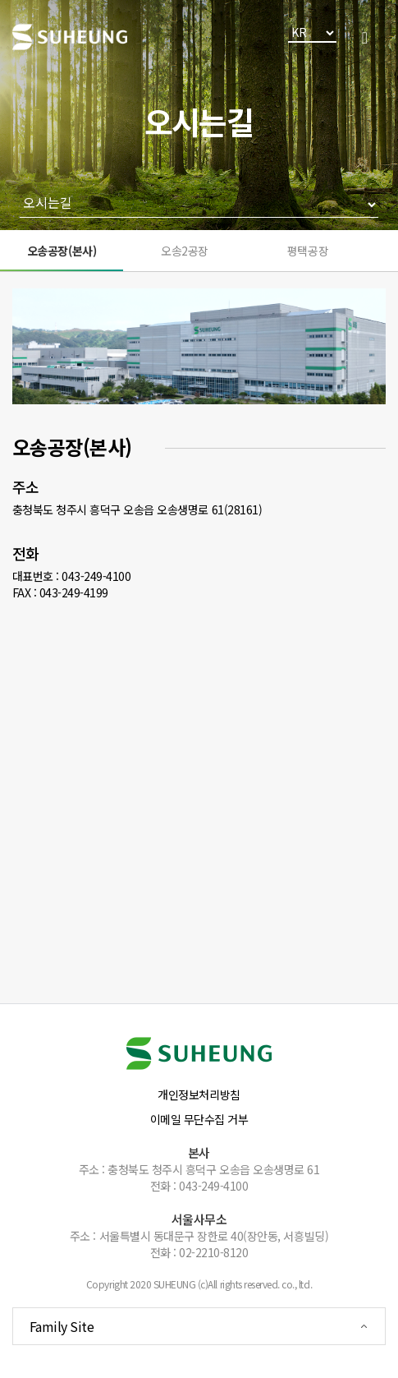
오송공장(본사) (61, 250)
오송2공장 (184, 250)
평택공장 (307, 250)
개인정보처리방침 (199, 1094)
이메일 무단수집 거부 (199, 1119)
